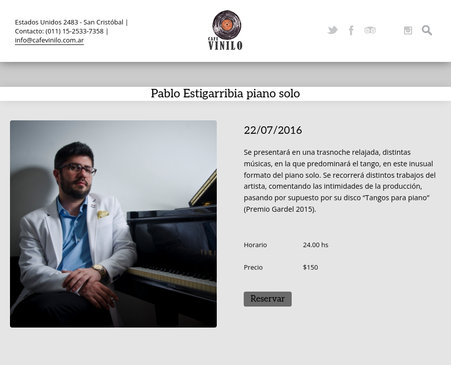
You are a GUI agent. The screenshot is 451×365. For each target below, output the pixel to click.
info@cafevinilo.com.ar (49, 39)
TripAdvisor (370, 30)
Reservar (268, 299)
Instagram (408, 30)
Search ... (427, 30)
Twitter (332, 30)
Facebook (351, 30)
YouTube (389, 30)
